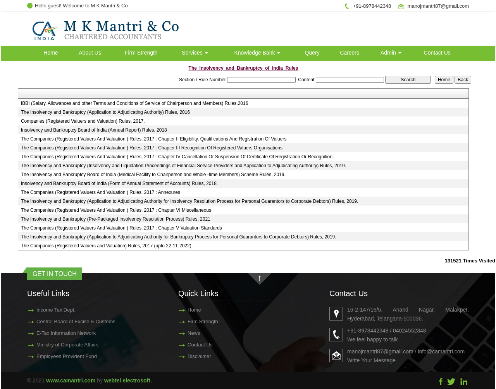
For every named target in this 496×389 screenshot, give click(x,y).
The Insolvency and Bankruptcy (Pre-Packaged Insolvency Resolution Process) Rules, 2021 (115, 219)
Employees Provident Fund (55, 356)
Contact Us (437, 53)
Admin (391, 53)
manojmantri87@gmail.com (438, 6)
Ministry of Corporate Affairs (56, 345)
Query (312, 53)
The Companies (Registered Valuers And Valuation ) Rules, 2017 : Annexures (100, 192)
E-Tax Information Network (54, 333)
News (182, 333)
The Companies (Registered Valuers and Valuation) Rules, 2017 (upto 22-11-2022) (106, 245)
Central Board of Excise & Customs (64, 321)
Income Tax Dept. (44, 310)
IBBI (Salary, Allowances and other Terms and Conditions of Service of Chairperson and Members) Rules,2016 (134, 103)
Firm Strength (141, 53)
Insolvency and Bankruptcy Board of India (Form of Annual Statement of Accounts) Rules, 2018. (119, 183)
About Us (90, 53)
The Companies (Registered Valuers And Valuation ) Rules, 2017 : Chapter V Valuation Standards (121, 228)
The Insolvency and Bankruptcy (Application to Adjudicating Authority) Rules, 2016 (105, 112)
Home (50, 53)
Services (195, 53)
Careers (349, 53)
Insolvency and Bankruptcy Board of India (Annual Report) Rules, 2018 (94, 130)
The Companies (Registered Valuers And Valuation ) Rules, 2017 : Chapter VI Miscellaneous (116, 210)
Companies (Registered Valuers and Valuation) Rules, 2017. (83, 121)
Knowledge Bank (257, 53)
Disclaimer (188, 356)
